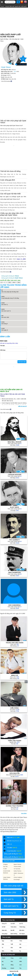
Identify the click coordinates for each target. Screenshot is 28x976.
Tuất (12, 945)
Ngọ (3, 942)
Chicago (14, 512)
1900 (18, 839)
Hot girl (7, 6)
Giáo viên (14, 646)
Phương (4, 969)
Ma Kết (12, 931)
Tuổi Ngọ (14, 479)
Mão (3, 952)
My (2, 963)
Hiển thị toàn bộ (22, 407)
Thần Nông (22, 928)
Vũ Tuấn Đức (17, 870)
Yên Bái (14, 745)
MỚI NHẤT (24, 6)
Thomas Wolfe (17, 868)
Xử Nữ (3, 928)
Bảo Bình (21, 931)
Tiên (12, 963)
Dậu (3, 945)
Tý (2, 949)
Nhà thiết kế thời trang (14, 776)
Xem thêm (24, 815)
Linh (20, 959)
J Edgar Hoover (14, 476)
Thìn (12, 952)
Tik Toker (14, 711)
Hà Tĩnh (14, 810)
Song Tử (19, 852)
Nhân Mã (4, 931)
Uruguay (5, 865)
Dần (20, 949)
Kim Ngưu (22, 935)
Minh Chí (14, 677)
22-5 (15, 71)
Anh (20, 966)
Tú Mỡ (4, 870)
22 (13, 839)
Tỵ (20, 952)
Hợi (20, 945)
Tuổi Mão (14, 577)
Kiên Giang (14, 680)
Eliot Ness (14, 509)
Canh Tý (15, 849)
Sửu (12, 949)
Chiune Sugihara (18, 878)
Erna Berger (17, 881)
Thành (3, 959)
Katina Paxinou (17, 872)
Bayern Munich (17, 865)
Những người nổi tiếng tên (10, 276)
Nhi (3, 966)
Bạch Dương (14, 935)
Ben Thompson (14, 574)
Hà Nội (15, 778)
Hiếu (20, 963)
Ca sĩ (2, 6)
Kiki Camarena (15, 606)
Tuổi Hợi (14, 610)
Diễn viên (12, 6)
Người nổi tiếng (4, 39)
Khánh (12, 969)
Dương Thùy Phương (14, 807)
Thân (20, 942)
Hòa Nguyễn (14, 775)
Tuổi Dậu (14, 446)
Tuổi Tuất (14, 544)
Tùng (12, 959)
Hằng (12, 966)
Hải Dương (14, 647)
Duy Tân (5, 868)
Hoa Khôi (14, 809)
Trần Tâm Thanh (14, 742)
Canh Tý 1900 (21, 259)
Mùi (12, 942)
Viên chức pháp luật (14, 39)
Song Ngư (4, 935)
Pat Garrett (14, 541)
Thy (20, 969)
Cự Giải (13, 925)
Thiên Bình (13, 928)
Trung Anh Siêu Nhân (14, 644)
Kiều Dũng (14, 709)
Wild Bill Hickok (14, 443)
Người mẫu (17, 6)
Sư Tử (21, 925)
